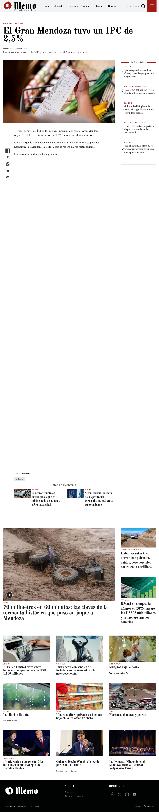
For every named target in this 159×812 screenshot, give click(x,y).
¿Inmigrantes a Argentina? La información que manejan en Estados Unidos (23, 765)
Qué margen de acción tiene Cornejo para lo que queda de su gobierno (139, 73)
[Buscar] (143, 6)
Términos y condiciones (15, 806)
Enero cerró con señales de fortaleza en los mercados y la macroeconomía (75, 670)
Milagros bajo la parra (124, 667)
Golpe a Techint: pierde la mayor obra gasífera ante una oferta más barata (139, 109)
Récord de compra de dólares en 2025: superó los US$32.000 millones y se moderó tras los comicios (138, 613)
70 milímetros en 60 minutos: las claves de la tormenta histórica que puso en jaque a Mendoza (55, 613)
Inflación (20, 478)
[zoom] (59, 91)
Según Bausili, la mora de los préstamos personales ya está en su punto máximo (139, 149)
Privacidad (34, 806)
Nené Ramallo (13, 721)
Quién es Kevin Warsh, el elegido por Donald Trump (77, 763)
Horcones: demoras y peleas (127, 715)
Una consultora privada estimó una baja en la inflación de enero (79, 716)
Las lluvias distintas (16, 715)
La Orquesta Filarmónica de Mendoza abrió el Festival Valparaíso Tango (127, 765)
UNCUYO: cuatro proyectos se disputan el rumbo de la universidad (139, 129)
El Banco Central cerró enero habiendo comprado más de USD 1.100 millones (24, 670)
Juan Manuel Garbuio (68, 771)
